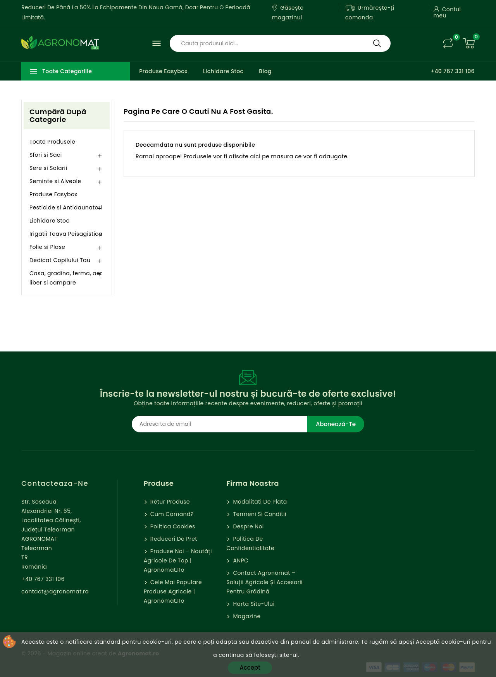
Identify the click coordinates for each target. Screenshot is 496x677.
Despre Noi (247, 526)
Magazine (245, 616)
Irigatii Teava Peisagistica (65, 234)
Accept (249, 667)
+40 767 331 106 (453, 71)
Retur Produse (169, 502)
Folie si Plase (47, 247)
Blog (265, 71)
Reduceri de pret (173, 539)
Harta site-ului (252, 604)
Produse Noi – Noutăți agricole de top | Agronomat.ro (178, 560)
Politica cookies (172, 526)
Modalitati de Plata (259, 502)
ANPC (239, 560)
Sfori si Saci (45, 155)
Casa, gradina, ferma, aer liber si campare (65, 277)
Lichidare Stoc (223, 71)
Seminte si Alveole (55, 181)
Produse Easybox (163, 71)
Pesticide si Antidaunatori (65, 207)
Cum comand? (171, 514)
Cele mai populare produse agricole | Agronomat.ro (173, 591)
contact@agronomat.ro (55, 591)
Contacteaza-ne (54, 483)
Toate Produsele (52, 142)
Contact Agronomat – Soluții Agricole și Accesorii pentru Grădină (264, 582)
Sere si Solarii (48, 168)
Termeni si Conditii (258, 514)
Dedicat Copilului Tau (59, 260)
